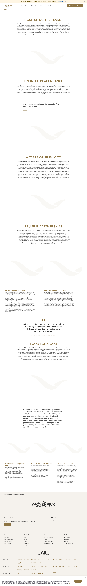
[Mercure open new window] (27, 573)
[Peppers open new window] (34, 570)
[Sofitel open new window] (27, 563)
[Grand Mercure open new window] (27, 570)
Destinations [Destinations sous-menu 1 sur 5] (21, 6)
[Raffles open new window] (20, 559)
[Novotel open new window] (34, 573)
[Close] (85, 577)
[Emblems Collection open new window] (69, 559)
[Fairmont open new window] (62, 559)
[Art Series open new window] (34, 566)
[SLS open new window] (76, 559)
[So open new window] (20, 563)
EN (64, 5)
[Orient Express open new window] (27, 559)
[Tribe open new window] (55, 573)
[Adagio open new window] (41, 573)
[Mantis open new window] (20, 566)
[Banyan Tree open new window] (41, 559)
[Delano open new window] (48, 559)
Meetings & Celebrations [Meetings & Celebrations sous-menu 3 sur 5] (41, 6)
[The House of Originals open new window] (34, 563)
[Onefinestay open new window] (48, 563)
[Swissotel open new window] (55, 566)
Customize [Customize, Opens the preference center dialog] (78, 581)
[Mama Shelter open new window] (48, 573)
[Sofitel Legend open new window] (55, 559)
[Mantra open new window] (20, 573)
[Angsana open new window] (62, 566)
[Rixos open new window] (41, 563)
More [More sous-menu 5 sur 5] (54, 6)
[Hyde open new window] (76, 566)
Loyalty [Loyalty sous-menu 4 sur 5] (50, 6)
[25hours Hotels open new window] (69, 566)
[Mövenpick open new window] (20, 570)
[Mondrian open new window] (41, 566)
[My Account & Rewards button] (75, 5)
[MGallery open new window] (27, 566)
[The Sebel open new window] (41, 570)
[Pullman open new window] (48, 566)
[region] (43, 581)
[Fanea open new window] (34, 559)
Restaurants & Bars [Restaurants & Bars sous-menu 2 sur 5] (29, 6)
